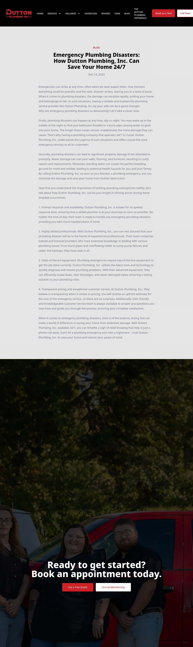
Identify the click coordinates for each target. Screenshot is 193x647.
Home (40, 13)
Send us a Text (163, 13)
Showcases (91, 13)
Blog (127, 13)
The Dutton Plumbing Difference (140, 13)
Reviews (105, 13)
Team (117, 13)
